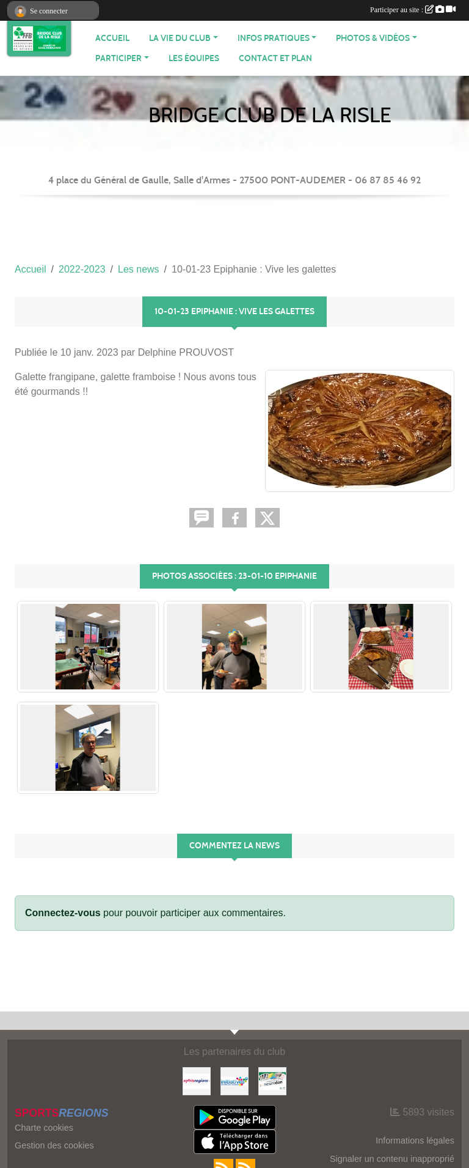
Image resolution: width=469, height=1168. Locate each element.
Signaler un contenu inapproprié (392, 1159)
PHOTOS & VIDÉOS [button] (373, 38)
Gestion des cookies (54, 1145)
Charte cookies (44, 1128)
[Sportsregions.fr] (197, 1080)
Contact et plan (275, 58)
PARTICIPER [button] (118, 58)
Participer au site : (413, 10)
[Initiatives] (234, 1080)
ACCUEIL (112, 38)
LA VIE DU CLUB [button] (180, 38)
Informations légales (415, 1140)
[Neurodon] (272, 1080)
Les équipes (194, 58)
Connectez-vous (63, 913)
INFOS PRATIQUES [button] (274, 38)
